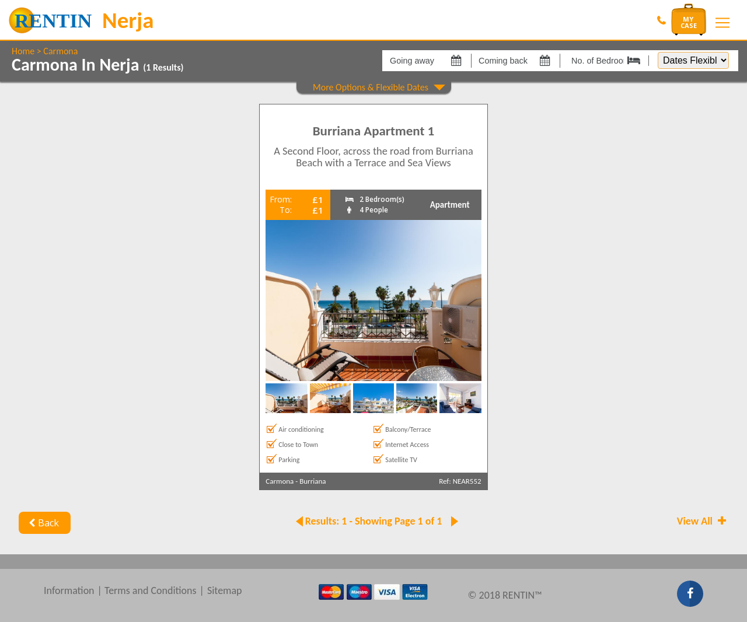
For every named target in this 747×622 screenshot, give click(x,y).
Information (69, 590)
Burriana (312, 481)
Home (23, 51)
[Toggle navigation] (722, 23)
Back (42, 522)
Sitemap (224, 590)
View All (702, 521)
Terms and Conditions (150, 590)
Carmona (60, 51)
